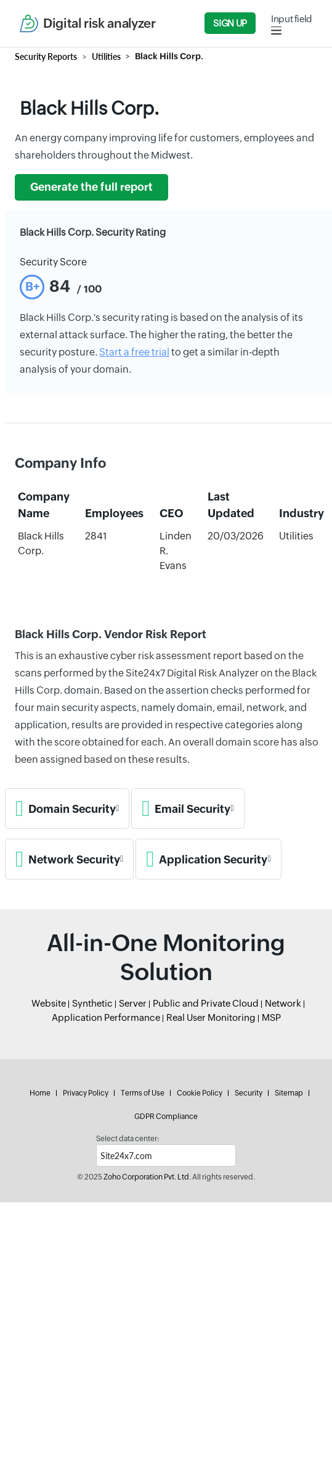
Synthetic (92, 1003)
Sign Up (229, 23)
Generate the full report (91, 187)
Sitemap (289, 1093)
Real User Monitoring (211, 1017)
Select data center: (127, 1138)
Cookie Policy (199, 1093)
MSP (271, 1017)
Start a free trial (134, 352)
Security (248, 1093)
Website (48, 1003)
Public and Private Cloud (206, 1003)
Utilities (106, 56)
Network (283, 1003)
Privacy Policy (85, 1093)
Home (40, 1093)
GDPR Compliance (166, 1116)
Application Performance (106, 1017)
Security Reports (46, 56)
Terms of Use (142, 1093)
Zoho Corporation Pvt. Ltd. (147, 1177)
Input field (291, 19)
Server (133, 1003)
